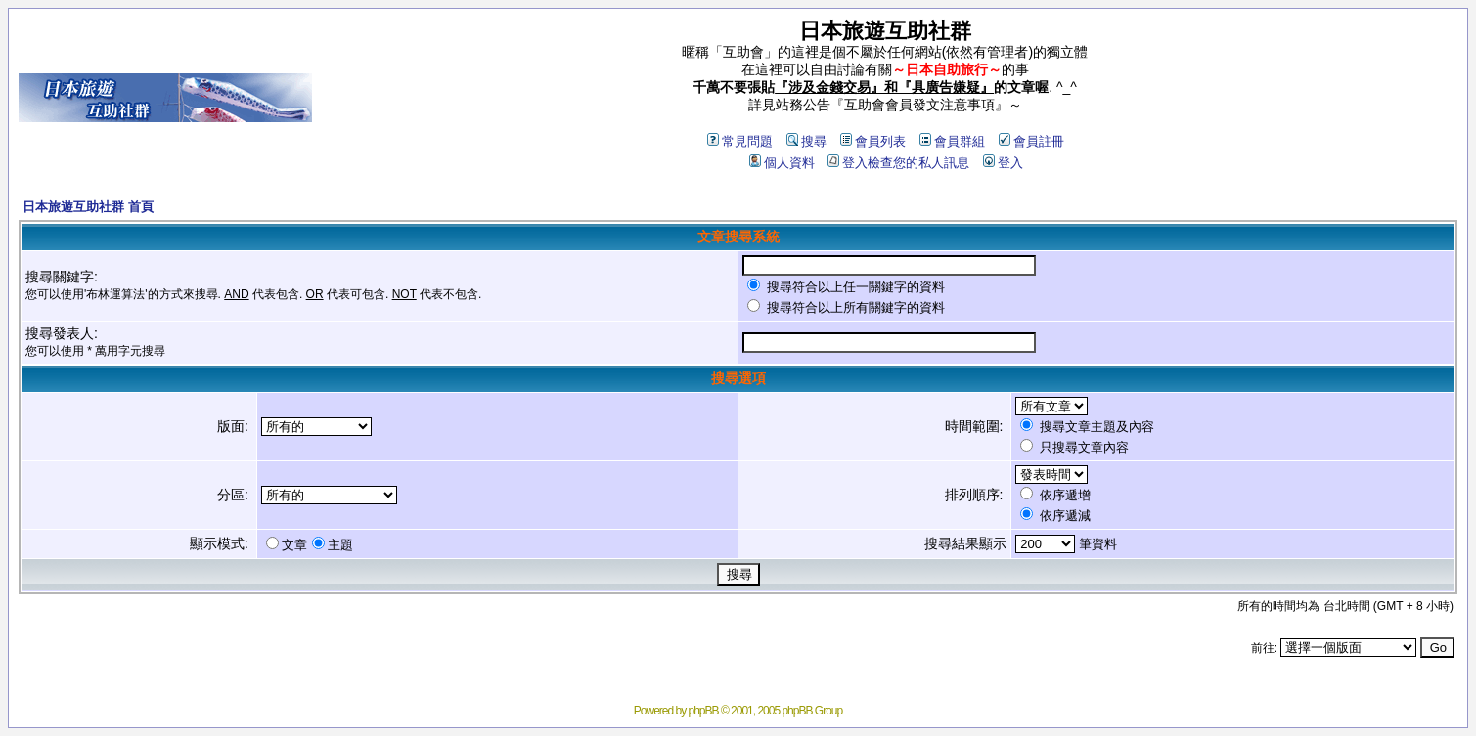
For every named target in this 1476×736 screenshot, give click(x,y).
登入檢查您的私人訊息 (898, 162)
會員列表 (873, 141)
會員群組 (952, 141)
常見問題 (740, 141)
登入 (1003, 162)
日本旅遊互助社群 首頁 (88, 206)
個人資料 (782, 162)
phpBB (704, 710)
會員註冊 (1031, 141)
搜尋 (806, 141)
